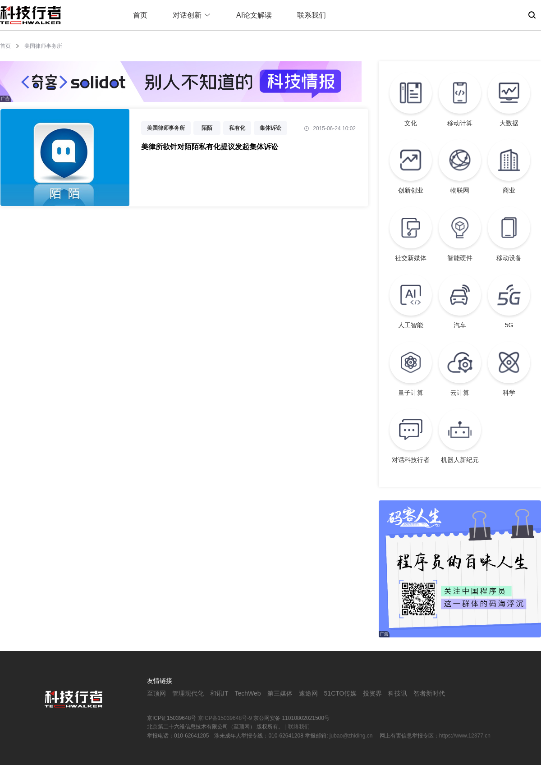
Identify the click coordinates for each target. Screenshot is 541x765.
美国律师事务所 (166, 128)
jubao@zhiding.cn (352, 736)
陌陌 (207, 128)
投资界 (372, 693)
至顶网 (156, 693)
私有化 (237, 128)
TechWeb (247, 693)
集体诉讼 (270, 128)
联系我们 (311, 15)
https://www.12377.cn (465, 736)
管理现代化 (188, 693)
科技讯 (397, 693)
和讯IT (219, 693)
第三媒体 (280, 693)
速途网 (308, 693)
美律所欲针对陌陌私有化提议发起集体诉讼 (209, 147)
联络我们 (299, 727)
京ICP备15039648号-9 (225, 718)
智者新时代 (429, 693)
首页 (140, 15)
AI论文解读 (254, 15)
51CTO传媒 (340, 693)
